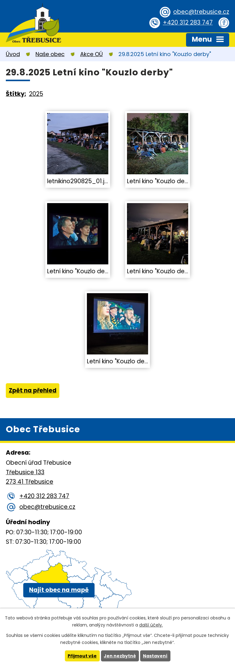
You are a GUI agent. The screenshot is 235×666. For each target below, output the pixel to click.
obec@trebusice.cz (201, 12)
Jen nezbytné (120, 656)
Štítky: (16, 94)
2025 (36, 94)
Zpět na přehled (33, 390)
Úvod (13, 54)
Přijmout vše (82, 656)
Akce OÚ (91, 54)
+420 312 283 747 (188, 22)
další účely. (151, 625)
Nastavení (155, 656)
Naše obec (50, 54)
